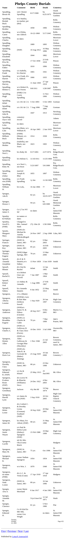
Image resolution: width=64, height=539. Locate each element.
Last (26, 531)
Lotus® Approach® (20, 536)
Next (20, 531)
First (3, 531)
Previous (12, 531)
